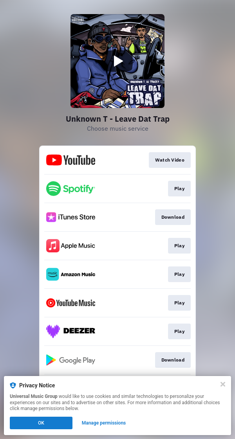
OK (41, 423)
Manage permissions (104, 423)
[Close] (223, 384)
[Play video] (117, 61)
